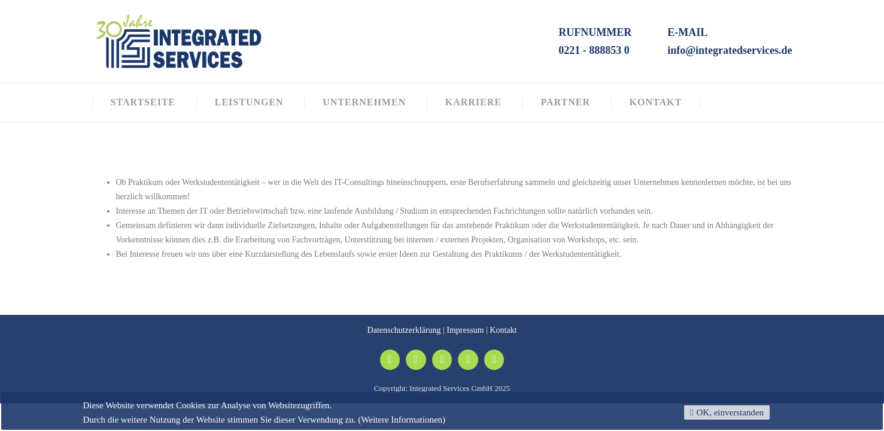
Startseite (143, 102)
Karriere (473, 102)
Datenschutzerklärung (404, 330)
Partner (565, 102)
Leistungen (249, 102)
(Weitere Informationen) (401, 419)
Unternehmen (364, 102)
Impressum (465, 330)
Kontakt (656, 102)
